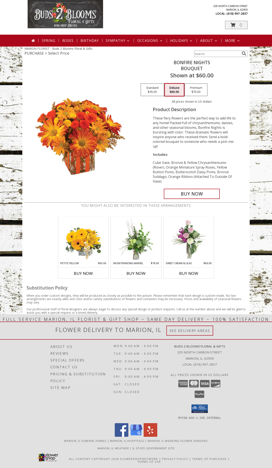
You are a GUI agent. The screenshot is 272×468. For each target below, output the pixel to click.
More (233, 40)
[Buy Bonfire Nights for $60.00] (192, 194)
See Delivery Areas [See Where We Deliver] (190, 330)
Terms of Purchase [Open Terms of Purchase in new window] (209, 459)
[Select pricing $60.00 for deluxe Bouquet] (174, 90)
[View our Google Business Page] (136, 435)
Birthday (90, 40)
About (209, 40)
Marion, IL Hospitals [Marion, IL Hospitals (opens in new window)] (127, 440)
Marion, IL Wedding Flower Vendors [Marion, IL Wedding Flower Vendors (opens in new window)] (178, 440)
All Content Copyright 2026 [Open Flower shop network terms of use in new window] (94, 459)
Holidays (181, 40)
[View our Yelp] (150, 435)
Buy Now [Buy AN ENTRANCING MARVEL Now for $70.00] (136, 273)
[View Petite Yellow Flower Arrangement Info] (83, 239)
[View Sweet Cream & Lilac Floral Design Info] (189, 238)
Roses (68, 40)
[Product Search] (217, 54)
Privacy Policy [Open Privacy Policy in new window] (175, 459)
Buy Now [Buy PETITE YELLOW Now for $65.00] (83, 273)
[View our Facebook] (121, 435)
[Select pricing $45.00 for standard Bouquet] (152, 90)
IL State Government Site (153, 448)
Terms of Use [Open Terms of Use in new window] (149, 461)
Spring (48, 40)
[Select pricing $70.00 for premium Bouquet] (196, 90)
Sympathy (118, 40)
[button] (236, 25)
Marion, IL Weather (113, 448)
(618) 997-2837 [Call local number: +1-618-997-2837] (237, 13)
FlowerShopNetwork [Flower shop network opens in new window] (139, 459)
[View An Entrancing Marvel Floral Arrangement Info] (136, 238)
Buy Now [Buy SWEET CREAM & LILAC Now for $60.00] (188, 273)
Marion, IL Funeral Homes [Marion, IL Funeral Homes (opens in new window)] (85, 440)
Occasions (150, 40)
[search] (244, 53)
